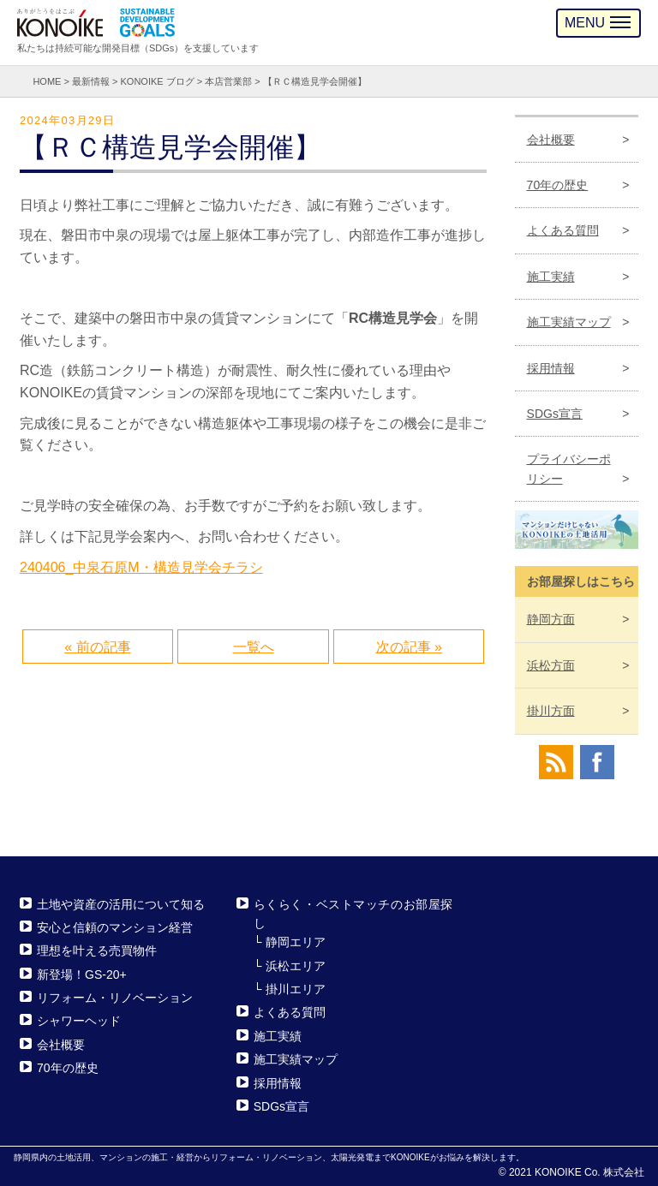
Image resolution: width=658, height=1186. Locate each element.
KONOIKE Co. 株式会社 (589, 1172)
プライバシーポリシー (569, 468)
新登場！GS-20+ (82, 974)
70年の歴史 (558, 185)
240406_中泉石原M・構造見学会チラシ (141, 567)
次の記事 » (409, 647)
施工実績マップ (569, 322)
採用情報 (551, 368)
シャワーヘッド (79, 1021)
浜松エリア (296, 966)
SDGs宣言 (555, 413)
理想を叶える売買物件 (97, 950)
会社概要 (551, 139)
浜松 (551, 665)
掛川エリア (296, 989)
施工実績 (551, 276)
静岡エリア (296, 942)
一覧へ (253, 647)
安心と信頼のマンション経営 (115, 927)
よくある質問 (563, 230)
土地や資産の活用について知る (121, 904)
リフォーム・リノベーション (115, 997)
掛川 (551, 711)
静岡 (551, 619)
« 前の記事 (97, 647)
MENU (598, 22)
